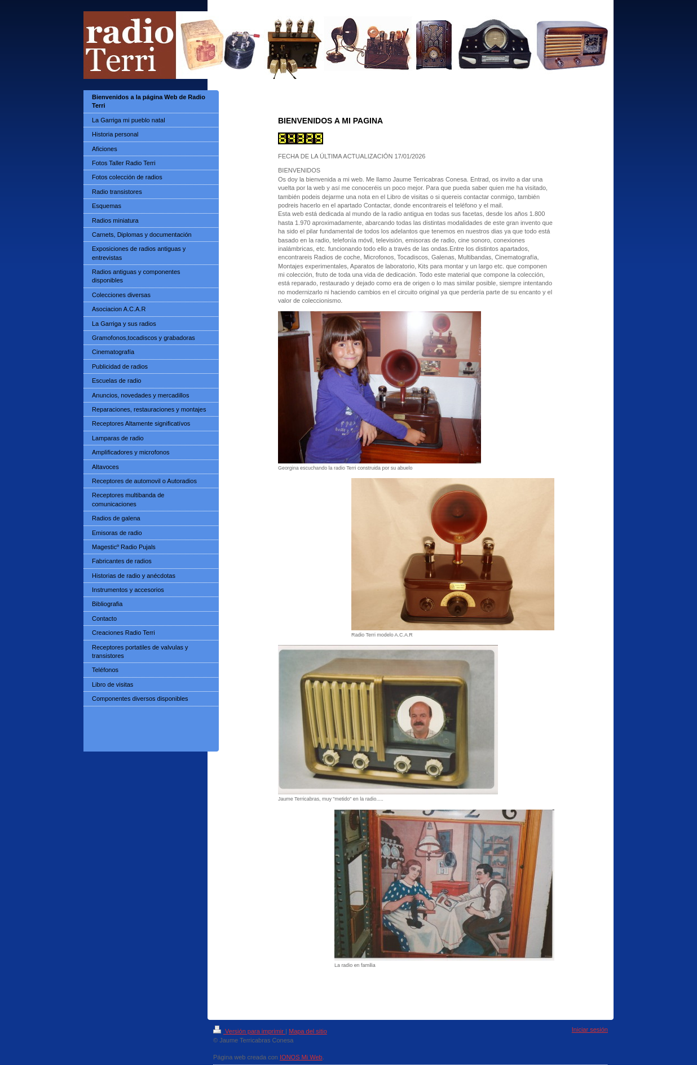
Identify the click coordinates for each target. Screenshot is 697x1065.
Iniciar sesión (590, 1029)
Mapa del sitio (308, 1031)
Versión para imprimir (249, 1031)
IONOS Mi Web (301, 1057)
